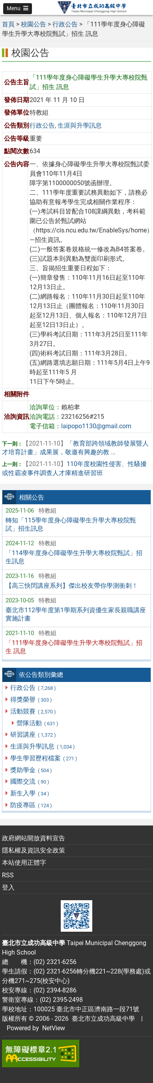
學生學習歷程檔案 (44, 758)
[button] (17, 8)
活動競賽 (33, 711)
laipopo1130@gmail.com (96, 426)
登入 (8, 887)
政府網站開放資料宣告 (33, 838)
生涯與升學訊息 (42, 746)
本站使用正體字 (24, 862)
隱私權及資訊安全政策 (33, 850)
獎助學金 (31, 770)
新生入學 (30, 793)
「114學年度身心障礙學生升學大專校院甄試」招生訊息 (74, 557)
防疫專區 (31, 805)
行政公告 (33, 687)
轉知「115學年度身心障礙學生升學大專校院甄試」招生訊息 (71, 524)
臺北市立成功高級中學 (102, 1018)
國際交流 (30, 781)
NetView (53, 1028)
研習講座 (33, 734)
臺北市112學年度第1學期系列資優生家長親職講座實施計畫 (76, 614)
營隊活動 (38, 723)
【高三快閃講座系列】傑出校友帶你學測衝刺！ (72, 585)
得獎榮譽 (31, 699)
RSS (8, 875)
